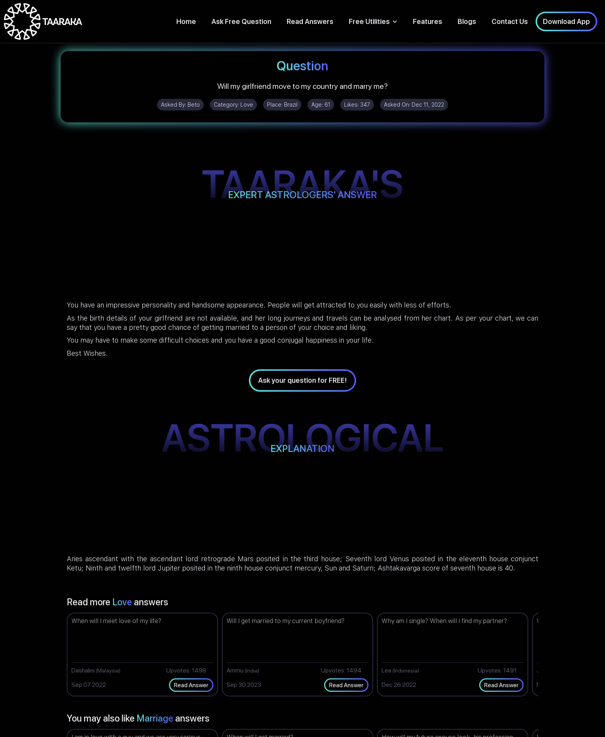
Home (186, 21)
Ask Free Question (241, 21)
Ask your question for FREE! (302, 380)
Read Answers (310, 21)
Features (427, 21)
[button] (373, 21)
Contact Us (510, 21)
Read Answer (191, 685)
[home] (43, 21)
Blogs (467, 21)
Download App (566, 21)
